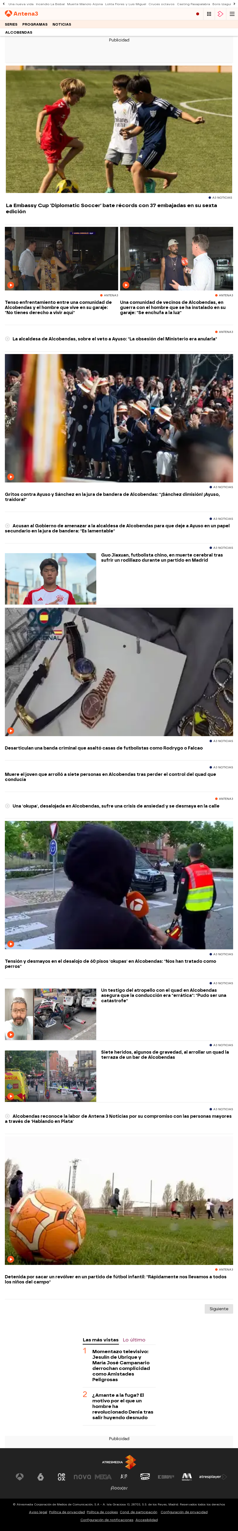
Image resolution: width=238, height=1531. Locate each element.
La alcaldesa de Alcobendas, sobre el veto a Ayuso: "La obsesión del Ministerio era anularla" (111, 338)
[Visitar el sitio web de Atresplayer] (213, 1477)
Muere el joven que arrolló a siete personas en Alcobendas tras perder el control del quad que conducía (110, 777)
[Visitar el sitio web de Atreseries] (124, 1477)
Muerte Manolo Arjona (85, 4)
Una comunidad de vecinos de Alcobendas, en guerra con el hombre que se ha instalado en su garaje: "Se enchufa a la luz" (173, 307)
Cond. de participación (138, 1512)
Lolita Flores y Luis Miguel (125, 4)
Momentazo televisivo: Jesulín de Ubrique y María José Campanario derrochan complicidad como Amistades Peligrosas (121, 1365)
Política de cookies (102, 1512)
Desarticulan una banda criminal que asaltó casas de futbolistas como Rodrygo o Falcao (104, 748)
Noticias (62, 24)
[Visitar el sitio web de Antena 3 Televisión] (19, 1477)
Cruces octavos (162, 4)
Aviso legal (38, 1512)
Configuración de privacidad (184, 1512)
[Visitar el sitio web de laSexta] (40, 1477)
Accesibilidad (146, 1520)
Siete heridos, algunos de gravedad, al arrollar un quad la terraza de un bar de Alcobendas (165, 1055)
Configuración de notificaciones (106, 1520)
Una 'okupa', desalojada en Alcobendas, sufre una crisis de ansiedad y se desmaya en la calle (112, 806)
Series (11, 24)
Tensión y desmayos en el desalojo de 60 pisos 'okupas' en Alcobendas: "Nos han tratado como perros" (110, 964)
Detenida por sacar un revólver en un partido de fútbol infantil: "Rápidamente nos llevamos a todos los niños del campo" (116, 1279)
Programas (35, 24)
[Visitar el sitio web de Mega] (103, 1477)
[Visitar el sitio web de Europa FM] (166, 1477)
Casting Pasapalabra (193, 4)
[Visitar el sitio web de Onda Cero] (145, 1477)
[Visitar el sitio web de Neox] (61, 1477)
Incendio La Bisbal (50, 4)
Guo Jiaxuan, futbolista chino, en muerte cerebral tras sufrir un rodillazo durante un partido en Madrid (162, 557)
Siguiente (219, 1309)
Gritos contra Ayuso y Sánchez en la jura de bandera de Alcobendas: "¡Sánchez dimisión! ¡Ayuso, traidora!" (112, 497)
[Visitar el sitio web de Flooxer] (119, 1488)
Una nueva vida (21, 4)
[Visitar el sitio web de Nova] (82, 1477)
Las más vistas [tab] (101, 1340)
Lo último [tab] (134, 1340)
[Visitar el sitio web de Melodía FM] (186, 1477)
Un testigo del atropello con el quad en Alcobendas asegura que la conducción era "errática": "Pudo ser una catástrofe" (163, 995)
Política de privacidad (67, 1512)
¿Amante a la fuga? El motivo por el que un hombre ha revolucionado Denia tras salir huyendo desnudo (122, 1406)
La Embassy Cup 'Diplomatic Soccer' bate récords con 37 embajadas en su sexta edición (111, 208)
